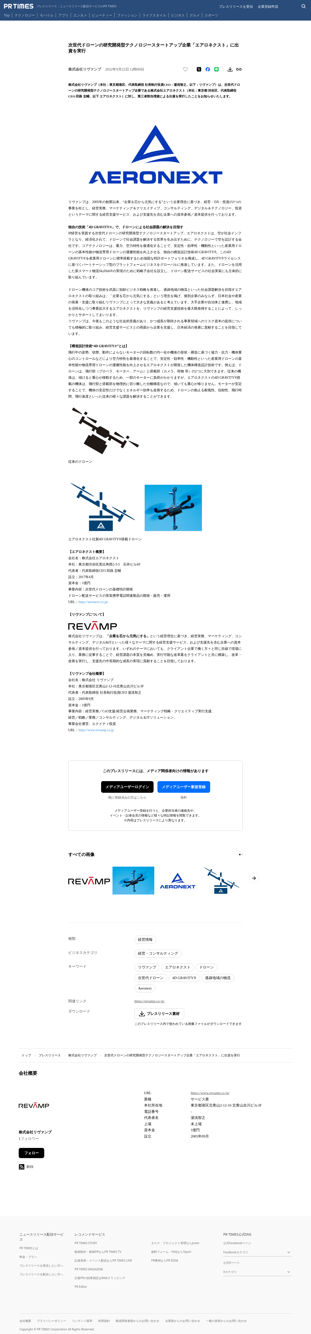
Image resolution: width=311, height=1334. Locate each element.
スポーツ (211, 15)
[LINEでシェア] (216, 69)
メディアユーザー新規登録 (184, 787)
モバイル (46, 15)
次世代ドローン (151, 978)
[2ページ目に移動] (242, 854)
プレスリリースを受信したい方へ (41, 1265)
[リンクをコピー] (239, 69)
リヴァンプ (147, 967)
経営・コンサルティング (158, 953)
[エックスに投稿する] (199, 69)
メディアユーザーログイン (127, 787)
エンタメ (80, 15)
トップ (26, 1055)
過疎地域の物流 (218, 978)
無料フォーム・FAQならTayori (171, 1252)
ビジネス (178, 15)
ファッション (127, 15)
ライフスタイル (154, 15)
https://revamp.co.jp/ (149, 1001)
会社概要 (25, 1321)
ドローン (206, 967)
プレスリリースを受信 (236, 6)
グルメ (195, 15)
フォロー (31, 1153)
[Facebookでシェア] (208, 69)
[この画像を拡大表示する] (89, 880)
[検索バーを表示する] (304, 6)
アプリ (63, 15)
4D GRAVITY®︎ (184, 978)
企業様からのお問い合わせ (182, 1321)
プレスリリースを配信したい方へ (41, 1274)
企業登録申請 (268, 6)
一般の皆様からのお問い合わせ (226, 1321)
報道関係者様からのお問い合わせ (137, 1321)
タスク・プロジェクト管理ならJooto (175, 1243)
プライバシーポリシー (51, 1321)
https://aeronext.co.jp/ (93, 602)
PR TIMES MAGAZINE (89, 1269)
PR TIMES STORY (86, 1243)
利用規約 (104, 1321)
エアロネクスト (177, 967)
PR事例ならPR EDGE (164, 1260)
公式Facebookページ (237, 1243)
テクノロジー (25, 15)
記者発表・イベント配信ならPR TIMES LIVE (103, 1260)
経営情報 (145, 940)
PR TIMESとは (28, 1248)
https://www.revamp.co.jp (96, 730)
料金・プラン (28, 1257)
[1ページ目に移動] (240, 854)
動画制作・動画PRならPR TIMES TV (98, 1252)
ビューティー (102, 15)
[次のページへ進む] (254, 878)
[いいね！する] (185, 69)
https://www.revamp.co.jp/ (210, 1093)
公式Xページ (231, 1263)
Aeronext (145, 988)
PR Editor (81, 1287)
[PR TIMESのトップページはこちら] (60, 6)
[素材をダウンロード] (230, 69)
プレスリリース (50, 1055)
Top (7, 15)
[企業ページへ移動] (34, 1106)
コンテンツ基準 (82, 1321)
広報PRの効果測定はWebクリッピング (100, 1278)
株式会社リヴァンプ (82, 1055)
